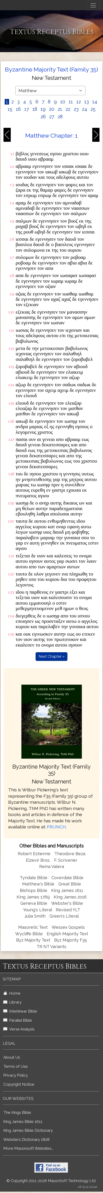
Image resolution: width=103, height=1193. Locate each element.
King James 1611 (67, 890)
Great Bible (69, 883)
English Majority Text (67, 933)
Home (12, 993)
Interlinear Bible (20, 1011)
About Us (11, 1057)
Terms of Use (15, 1066)
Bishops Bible (33, 890)
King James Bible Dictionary (28, 1130)
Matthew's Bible (38, 883)
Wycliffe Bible (29, 933)
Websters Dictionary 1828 (26, 1139)
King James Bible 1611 (23, 1121)
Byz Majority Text (33, 940)
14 (94, 102)
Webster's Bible (67, 903)
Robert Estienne (34, 853)
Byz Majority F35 (70, 940)
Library (12, 1002)
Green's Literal (64, 916)
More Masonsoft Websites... (28, 1148)
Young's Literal (38, 909)
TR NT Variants (51, 946)
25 (93, 109)
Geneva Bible (33, 903)
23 (76, 109)
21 (60, 109)
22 (67, 109)
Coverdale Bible (67, 877)
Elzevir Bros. (38, 860)
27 (51, 116)
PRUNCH (56, 826)
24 (84, 109)
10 (62, 102)
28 (60, 116)
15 (10, 109)
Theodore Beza (69, 853)
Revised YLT (68, 909)
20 (51, 109)
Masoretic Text (33, 927)
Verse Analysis (19, 1029)
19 (43, 109)
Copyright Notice (18, 1084)
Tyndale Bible (33, 877)
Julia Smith (35, 916)
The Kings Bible (17, 1112)
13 (86, 102)
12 (78, 102)
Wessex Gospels (68, 927)
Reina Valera (51, 866)
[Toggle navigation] (93, 5)
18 (34, 109)
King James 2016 (70, 897)
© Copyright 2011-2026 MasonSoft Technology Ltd (51, 1181)
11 (70, 102)
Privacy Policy (15, 1075)
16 (18, 109)
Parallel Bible (17, 1020)
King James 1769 (33, 897)
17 (26, 109)
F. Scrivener (65, 860)
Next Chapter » (51, 656)
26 (43, 116)
